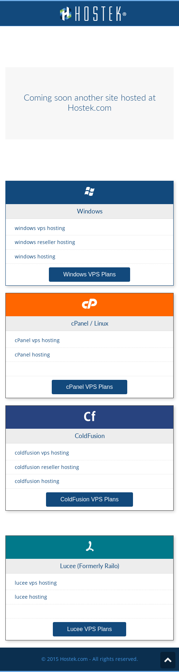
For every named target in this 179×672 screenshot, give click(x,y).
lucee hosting (31, 596)
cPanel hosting (32, 354)
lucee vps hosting (36, 582)
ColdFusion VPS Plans (89, 499)
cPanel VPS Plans (89, 387)
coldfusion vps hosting (42, 452)
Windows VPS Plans (89, 274)
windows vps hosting (40, 228)
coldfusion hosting (37, 481)
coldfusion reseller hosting (47, 467)
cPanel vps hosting (37, 340)
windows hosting (35, 256)
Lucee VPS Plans (89, 629)
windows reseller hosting (45, 242)
